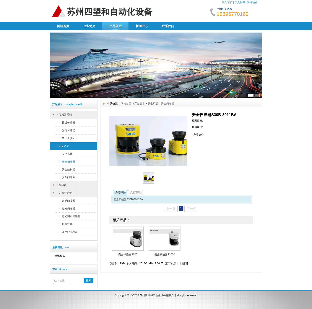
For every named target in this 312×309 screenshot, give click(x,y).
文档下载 (135, 192)
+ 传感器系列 (64, 114)
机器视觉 (67, 224)
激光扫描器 (68, 208)
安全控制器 (68, 169)
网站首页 (63, 26)
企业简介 (89, 26)
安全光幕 (67, 153)
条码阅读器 (68, 200)
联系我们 (168, 26)
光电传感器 (68, 130)
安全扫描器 (68, 161)
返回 (184, 263)
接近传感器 (68, 122)
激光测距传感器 (71, 216)
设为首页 (227, 2)
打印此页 (171, 263)
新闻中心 (142, 26)
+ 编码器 (62, 185)
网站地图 (252, 2)
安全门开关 (68, 177)
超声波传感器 (70, 231)
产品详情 (120, 192)
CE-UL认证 (68, 138)
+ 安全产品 (63, 146)
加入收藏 (240, 2)
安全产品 (153, 103)
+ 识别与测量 (64, 192)
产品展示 (115, 26)
